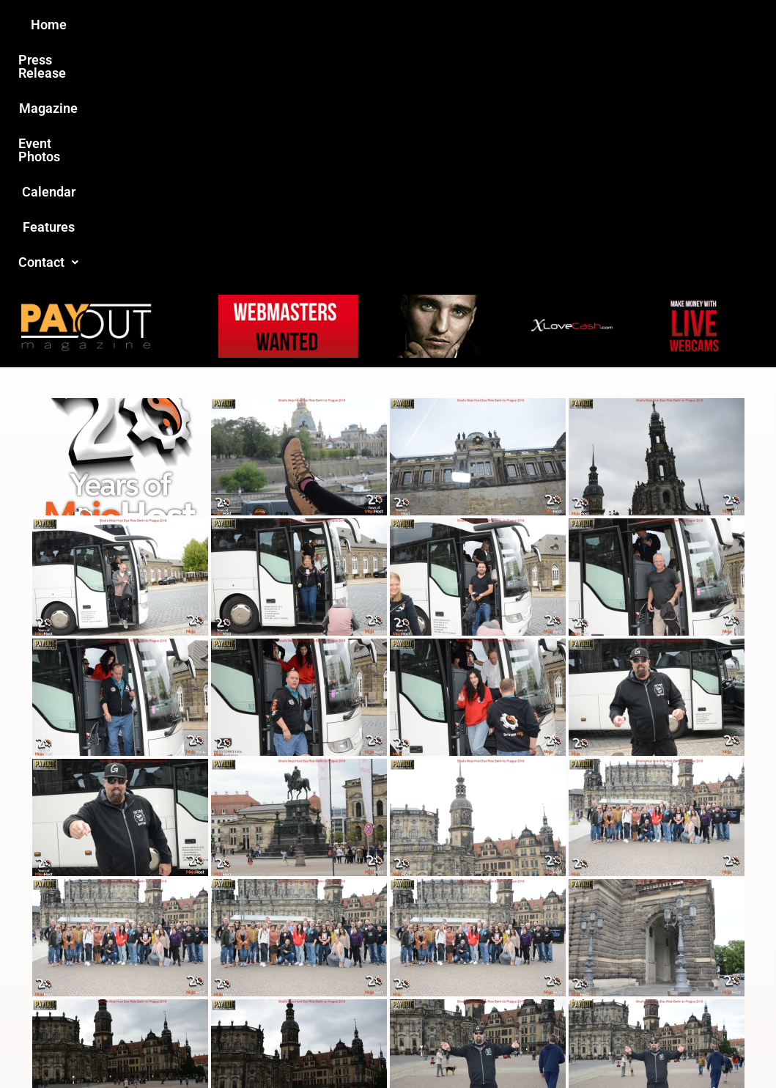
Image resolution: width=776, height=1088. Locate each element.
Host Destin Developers (690, 1045)
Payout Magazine (247, 1045)
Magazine (305, 24)
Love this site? (179, 977)
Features (557, 24)
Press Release (211, 24)
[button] (635, 25)
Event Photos (395, 24)
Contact (635, 24)
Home (129, 24)
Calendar (482, 24)
